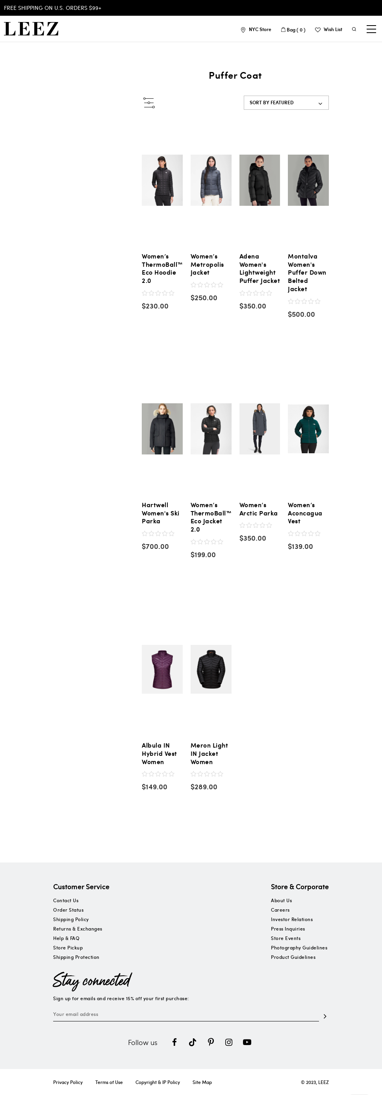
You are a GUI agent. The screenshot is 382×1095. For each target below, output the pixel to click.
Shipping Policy (71, 919)
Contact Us (65, 900)
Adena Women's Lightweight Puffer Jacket (259, 268)
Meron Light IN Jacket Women (209, 753)
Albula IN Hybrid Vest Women (159, 753)
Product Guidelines (293, 957)
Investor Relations (292, 919)
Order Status (68, 910)
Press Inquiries (288, 928)
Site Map (202, 1082)
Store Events (285, 938)
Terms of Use (109, 1082)
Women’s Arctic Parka (258, 509)
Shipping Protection (76, 957)
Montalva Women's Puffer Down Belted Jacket (307, 272)
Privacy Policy (68, 1082)
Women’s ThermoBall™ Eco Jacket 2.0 (211, 517)
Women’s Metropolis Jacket (207, 264)
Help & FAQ (66, 938)
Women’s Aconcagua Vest (305, 513)
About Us (281, 900)
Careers (280, 910)
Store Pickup (68, 947)
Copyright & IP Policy (157, 1082)
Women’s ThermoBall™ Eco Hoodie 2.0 (162, 268)
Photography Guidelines (299, 947)
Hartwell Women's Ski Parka (161, 513)
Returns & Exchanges (77, 928)
